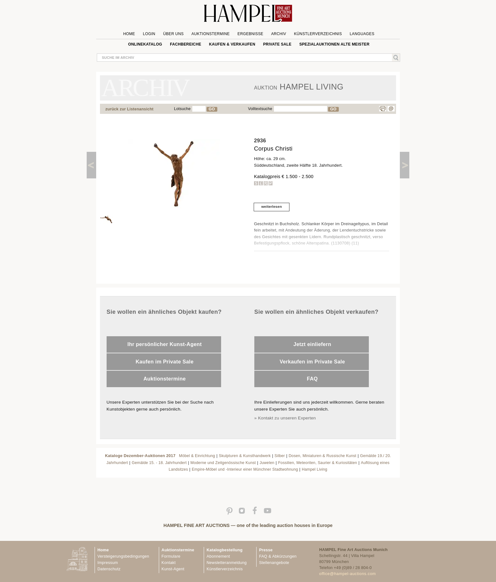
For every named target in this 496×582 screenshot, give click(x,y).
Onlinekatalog (145, 44)
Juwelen (267, 463)
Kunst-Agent (173, 569)
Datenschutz (109, 569)
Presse (266, 550)
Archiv (278, 34)
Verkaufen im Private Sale (312, 361)
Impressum (107, 562)
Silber (280, 456)
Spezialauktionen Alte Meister (334, 44)
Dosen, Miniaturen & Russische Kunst (322, 456)
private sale (277, 44)
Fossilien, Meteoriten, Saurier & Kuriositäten (317, 463)
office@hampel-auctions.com (347, 574)
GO (212, 109)
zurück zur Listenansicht (129, 109)
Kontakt (169, 562)
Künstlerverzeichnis (318, 34)
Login (149, 34)
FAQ (312, 378)
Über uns (173, 34)
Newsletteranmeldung (227, 562)
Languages (362, 34)
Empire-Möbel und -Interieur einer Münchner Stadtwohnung (245, 469)
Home (129, 34)
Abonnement (218, 556)
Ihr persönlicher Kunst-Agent (164, 344)
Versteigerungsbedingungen (123, 556)
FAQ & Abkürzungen (278, 556)
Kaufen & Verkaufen (232, 44)
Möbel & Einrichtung (197, 456)
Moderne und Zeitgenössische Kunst (223, 463)
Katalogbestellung (225, 550)
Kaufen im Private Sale (165, 361)
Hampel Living (314, 469)
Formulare (171, 556)
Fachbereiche (185, 44)
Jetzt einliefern (312, 344)
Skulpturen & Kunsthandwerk (245, 456)
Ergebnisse (251, 34)
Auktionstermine (210, 34)
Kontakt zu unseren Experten (287, 418)
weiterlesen (271, 206)
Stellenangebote (274, 562)
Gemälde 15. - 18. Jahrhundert (159, 463)
